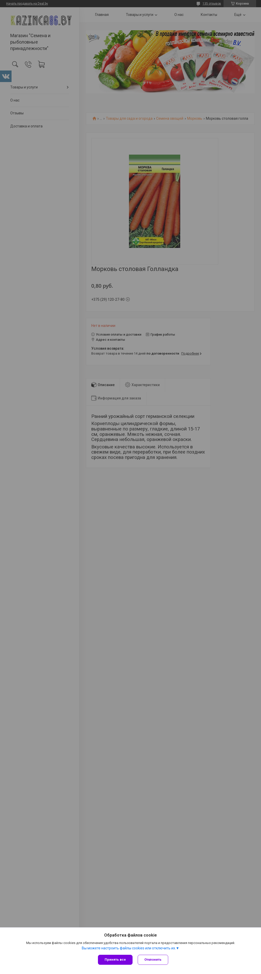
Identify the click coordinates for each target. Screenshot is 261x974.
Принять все (115, 959)
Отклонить (153, 959)
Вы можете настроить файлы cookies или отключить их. (129, 948)
